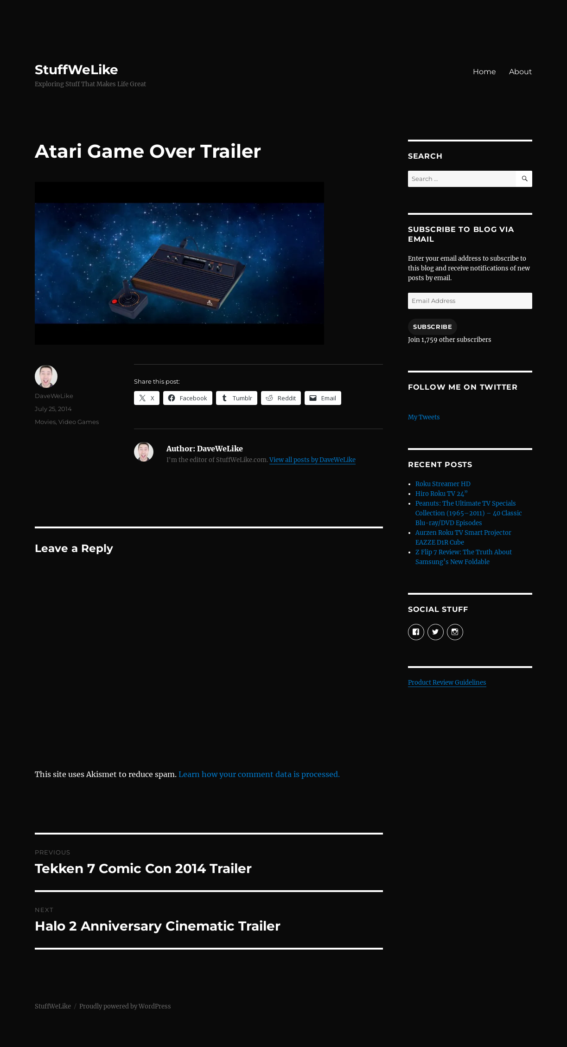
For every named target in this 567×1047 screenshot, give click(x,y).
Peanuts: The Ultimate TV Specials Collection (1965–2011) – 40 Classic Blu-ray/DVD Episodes (468, 513)
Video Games (78, 421)
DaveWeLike (54, 395)
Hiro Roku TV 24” (441, 494)
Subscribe (432, 326)
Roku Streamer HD (443, 484)
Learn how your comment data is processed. (259, 774)
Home (484, 71)
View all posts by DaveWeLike (312, 460)
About (520, 71)
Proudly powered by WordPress (125, 1006)
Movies (45, 421)
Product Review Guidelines (447, 683)
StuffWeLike (76, 69)
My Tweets (424, 417)
